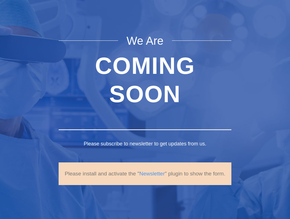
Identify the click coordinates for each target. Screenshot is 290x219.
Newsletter (152, 174)
